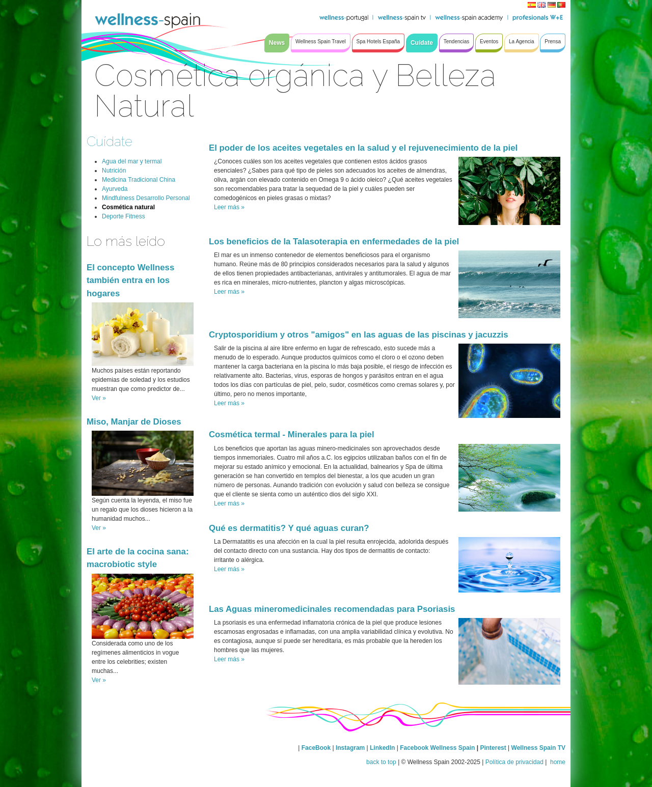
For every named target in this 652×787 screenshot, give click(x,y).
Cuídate (109, 141)
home (557, 762)
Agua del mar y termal (131, 161)
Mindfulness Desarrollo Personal (146, 198)
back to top (381, 762)
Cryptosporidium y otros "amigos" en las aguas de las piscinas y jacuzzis (358, 335)
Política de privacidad (514, 762)
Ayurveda (114, 188)
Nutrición (114, 170)
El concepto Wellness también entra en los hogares (130, 280)
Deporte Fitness (123, 216)
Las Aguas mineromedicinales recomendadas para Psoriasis (332, 609)
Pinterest (494, 747)
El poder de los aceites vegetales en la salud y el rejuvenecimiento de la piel (363, 148)
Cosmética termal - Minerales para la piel (291, 434)
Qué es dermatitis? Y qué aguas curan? (289, 528)
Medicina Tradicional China (138, 179)
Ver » (99, 398)
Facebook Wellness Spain (437, 747)
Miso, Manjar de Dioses (134, 422)
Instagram (350, 747)
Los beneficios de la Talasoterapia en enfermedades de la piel (334, 241)
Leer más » (229, 207)
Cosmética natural (128, 207)
